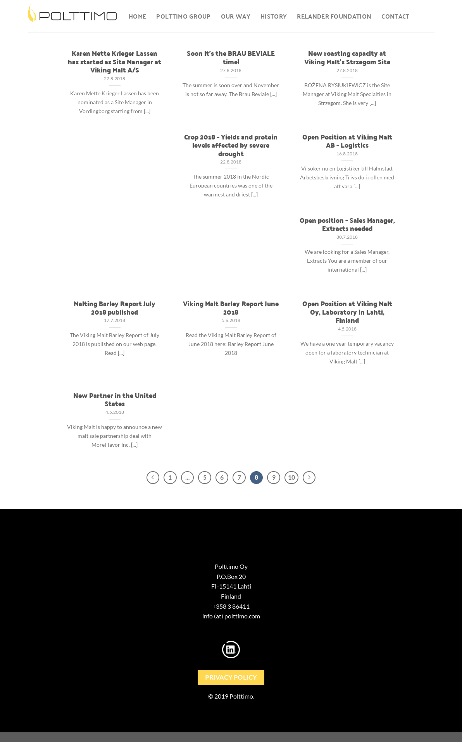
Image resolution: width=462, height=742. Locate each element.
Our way (235, 16)
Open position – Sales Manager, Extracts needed (347, 224)
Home (137, 16)
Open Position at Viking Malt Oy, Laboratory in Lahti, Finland (347, 311)
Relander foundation (334, 16)
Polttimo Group (183, 16)
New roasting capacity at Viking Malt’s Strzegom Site (347, 57)
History (273, 16)
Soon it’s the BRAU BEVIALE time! (231, 57)
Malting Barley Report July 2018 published (114, 307)
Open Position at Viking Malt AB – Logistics (347, 141)
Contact (395, 16)
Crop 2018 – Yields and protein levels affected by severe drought (231, 145)
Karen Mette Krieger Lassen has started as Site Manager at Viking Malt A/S (114, 61)
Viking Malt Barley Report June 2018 (231, 307)
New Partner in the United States (114, 399)
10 (291, 477)
